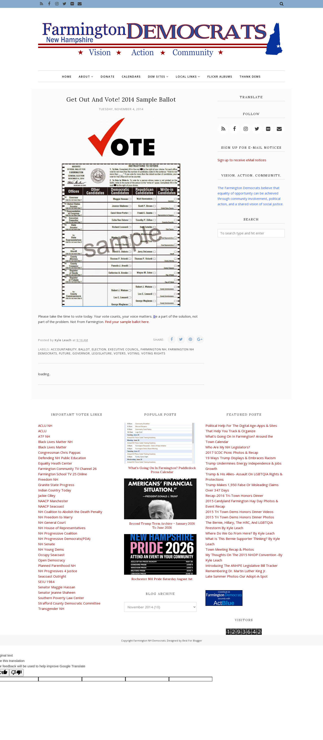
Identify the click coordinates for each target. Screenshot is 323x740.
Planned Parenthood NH (57, 565)
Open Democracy (51, 560)
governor (81, 353)
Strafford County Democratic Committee (69, 603)
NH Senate (46, 544)
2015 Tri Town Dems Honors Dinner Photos (239, 517)
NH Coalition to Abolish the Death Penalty (70, 511)
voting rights (153, 353)
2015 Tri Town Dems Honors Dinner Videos (239, 511)
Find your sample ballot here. (127, 321)
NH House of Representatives (61, 528)
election (99, 349)
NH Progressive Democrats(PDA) (64, 538)
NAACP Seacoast (51, 506)
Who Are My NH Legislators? (227, 447)
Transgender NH (51, 608)
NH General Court (52, 522)
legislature (102, 353)
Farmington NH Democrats (149, 640)
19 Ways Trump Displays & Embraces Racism (240, 458)
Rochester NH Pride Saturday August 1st (161, 579)
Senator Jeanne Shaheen (56, 592)
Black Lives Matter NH (55, 441)
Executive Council (123, 349)
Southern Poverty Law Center (61, 598)
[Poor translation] (16, 672)
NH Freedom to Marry (55, 517)
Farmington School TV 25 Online (62, 474)
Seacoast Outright (52, 576)
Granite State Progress (56, 484)
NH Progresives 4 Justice (57, 571)
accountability (64, 349)
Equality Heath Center (55, 463)
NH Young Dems (51, 549)
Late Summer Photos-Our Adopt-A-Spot (236, 576)
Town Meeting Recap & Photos (229, 549)
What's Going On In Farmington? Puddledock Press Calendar (162, 470)
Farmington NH (153, 349)
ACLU (42, 431)
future (65, 353)
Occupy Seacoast (51, 554)
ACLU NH (45, 425)
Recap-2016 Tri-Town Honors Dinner (234, 495)
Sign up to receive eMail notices (242, 160)
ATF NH (44, 436)
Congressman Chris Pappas (59, 452)
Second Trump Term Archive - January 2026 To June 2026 (162, 526)
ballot (84, 349)
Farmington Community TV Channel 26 (67, 468)
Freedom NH (48, 479)
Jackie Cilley (46, 495)
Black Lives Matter (52, 447)
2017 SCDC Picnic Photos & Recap (231, 452)
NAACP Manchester (53, 501)
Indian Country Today (54, 490)
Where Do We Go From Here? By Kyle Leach (240, 533)
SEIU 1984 (46, 581)
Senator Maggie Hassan (56, 587)
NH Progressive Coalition (57, 533)
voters (120, 353)
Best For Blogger (192, 640)
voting (134, 353)
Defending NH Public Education (62, 458)
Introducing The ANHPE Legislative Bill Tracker (241, 565)
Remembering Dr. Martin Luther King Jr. (235, 571)
